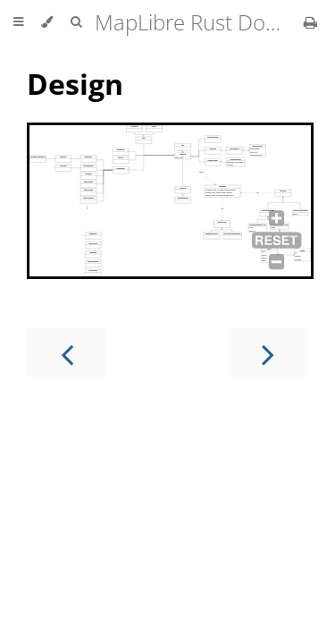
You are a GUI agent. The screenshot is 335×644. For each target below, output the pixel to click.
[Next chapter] (268, 352)
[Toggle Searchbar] (76, 22)
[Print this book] (310, 22)
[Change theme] (47, 22)
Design (75, 83)
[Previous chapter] (67, 352)
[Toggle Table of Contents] (18, 22)
